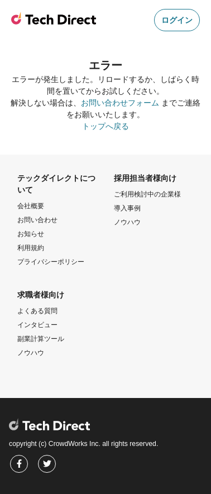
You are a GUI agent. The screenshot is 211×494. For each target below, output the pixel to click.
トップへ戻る (105, 126)
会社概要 (30, 206)
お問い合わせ (37, 220)
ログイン (177, 20)
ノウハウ (127, 222)
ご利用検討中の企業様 (147, 194)
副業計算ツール (40, 339)
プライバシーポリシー (50, 262)
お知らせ (30, 234)
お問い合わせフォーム (120, 102)
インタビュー (37, 325)
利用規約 (30, 248)
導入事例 (127, 208)
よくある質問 (37, 311)
